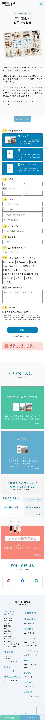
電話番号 (11, 237)
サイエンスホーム (11, 661)
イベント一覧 (9, 671)
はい (6, 252)
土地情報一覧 (29, 633)
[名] (33, 184)
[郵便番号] (22, 204)
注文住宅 (9, 652)
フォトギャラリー (11, 639)
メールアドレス (14, 226)
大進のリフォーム (31, 643)
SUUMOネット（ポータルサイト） (19, 270)
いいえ (15, 252)
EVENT (8, 666)
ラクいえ (7, 656)
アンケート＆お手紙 (11, 644)
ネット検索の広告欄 (25, 266)
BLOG (27, 672)
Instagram (9, 262)
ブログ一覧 (28, 677)
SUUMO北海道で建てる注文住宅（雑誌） (22, 274)
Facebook (22, 262)
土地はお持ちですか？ (17, 248)
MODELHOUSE (12, 676)
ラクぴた (7, 659)
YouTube (8, 266)
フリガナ (11, 188)
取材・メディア (30, 664)
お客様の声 (8, 641)
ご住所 (10, 199)
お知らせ (27, 667)
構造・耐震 (8, 618)
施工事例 (7, 636)
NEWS (27, 660)
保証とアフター (10, 634)
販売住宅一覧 (29, 623)
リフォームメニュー (31, 645)
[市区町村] (22, 215)
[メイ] (33, 193)
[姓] (12, 184)
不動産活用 (30, 612)
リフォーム (30, 638)
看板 (29, 278)
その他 (7, 282)
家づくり (9, 613)
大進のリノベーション (32, 655)
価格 (6, 628)
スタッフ (7, 623)
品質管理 (7, 631)
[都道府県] (22, 209)
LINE (33, 262)
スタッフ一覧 (29, 687)
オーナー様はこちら (31, 696)
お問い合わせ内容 (15, 287)
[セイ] (12, 193)
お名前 (10, 179)
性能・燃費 (8, 621)
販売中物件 (30, 619)
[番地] (22, 220)
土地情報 (29, 628)
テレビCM (8, 278)
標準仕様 (7, 626)
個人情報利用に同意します (16, 312)
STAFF (28, 682)
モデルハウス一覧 (11, 681)
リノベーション (32, 650)
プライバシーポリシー (9, 315)
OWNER (28, 692)
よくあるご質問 (10, 646)
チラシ (20, 278)
